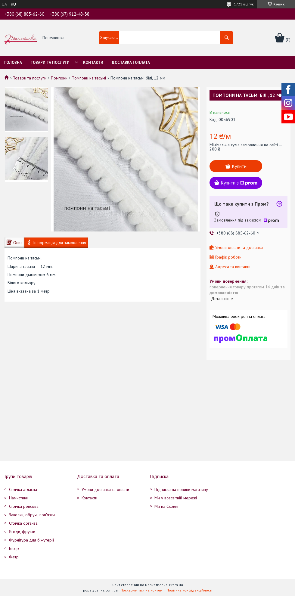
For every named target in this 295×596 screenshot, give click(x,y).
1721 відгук (244, 4)
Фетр (14, 557)
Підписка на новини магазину (181, 489)
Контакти (93, 62)
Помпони (59, 78)
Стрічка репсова (24, 506)
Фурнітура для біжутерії (31, 540)
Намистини (18, 498)
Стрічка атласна (23, 489)
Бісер (14, 548)
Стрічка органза (23, 523)
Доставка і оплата (131, 62)
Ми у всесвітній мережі (175, 498)
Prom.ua (176, 584)
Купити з (239, 183)
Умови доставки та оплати (105, 489)
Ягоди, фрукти (22, 531)
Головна (13, 62)
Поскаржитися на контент (142, 590)
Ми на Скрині (166, 506)
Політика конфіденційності (189, 590)
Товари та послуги (50, 62)
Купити (239, 166)
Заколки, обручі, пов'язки (32, 514)
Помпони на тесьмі (89, 78)
